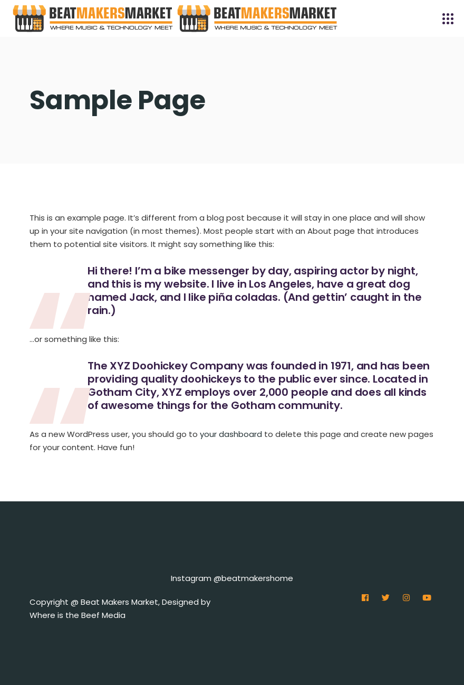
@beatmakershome (253, 578)
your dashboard (231, 434)
